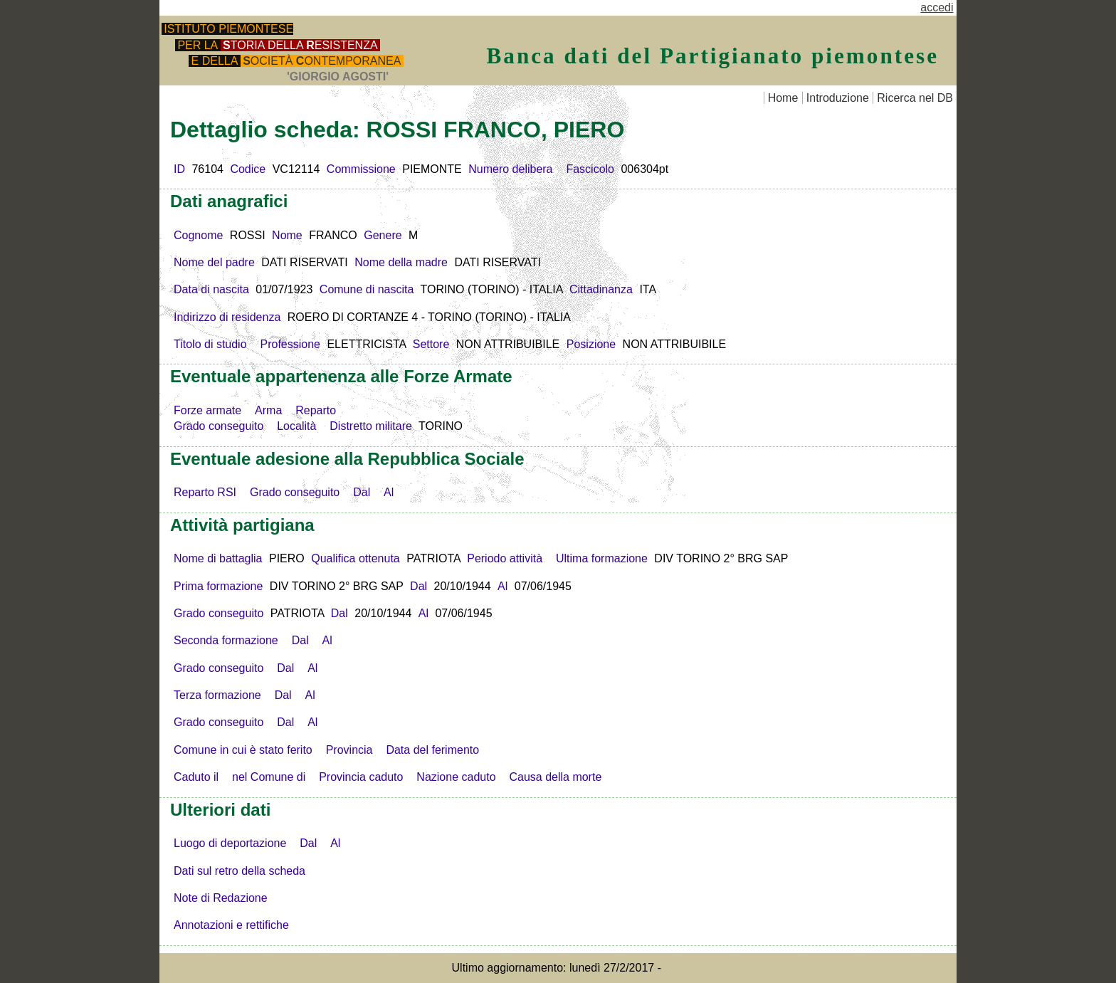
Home (783, 98)
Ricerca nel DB (915, 98)
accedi (936, 7)
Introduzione (837, 98)
